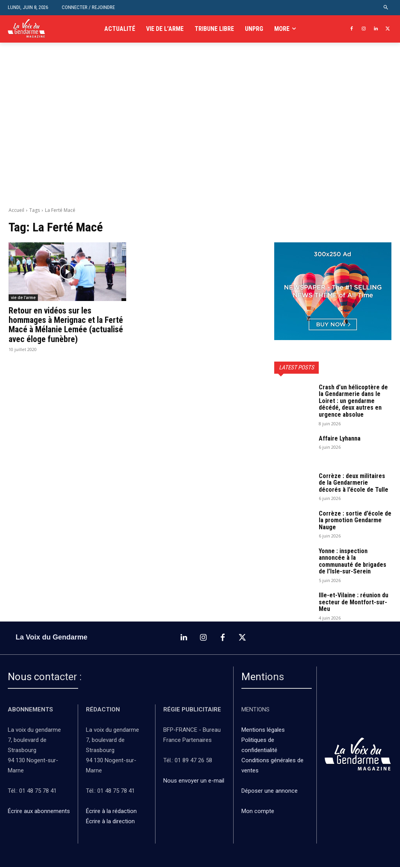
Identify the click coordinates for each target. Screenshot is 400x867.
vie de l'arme (23, 297)
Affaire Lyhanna (340, 438)
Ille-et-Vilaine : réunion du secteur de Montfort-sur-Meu (353, 602)
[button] (386, 8)
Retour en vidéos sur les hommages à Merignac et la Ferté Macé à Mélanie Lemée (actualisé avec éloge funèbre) (66, 325)
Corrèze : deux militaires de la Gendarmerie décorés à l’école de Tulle (353, 482)
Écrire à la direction (110, 821)
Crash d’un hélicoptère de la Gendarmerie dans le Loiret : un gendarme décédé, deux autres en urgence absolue (353, 400)
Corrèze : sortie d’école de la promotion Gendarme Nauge (355, 520)
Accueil (16, 210)
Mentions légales (263, 729)
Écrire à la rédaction (112, 811)
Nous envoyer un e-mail (193, 780)
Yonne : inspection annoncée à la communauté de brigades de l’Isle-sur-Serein (352, 561)
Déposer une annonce (269, 790)
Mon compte (257, 811)
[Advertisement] (200, 133)
